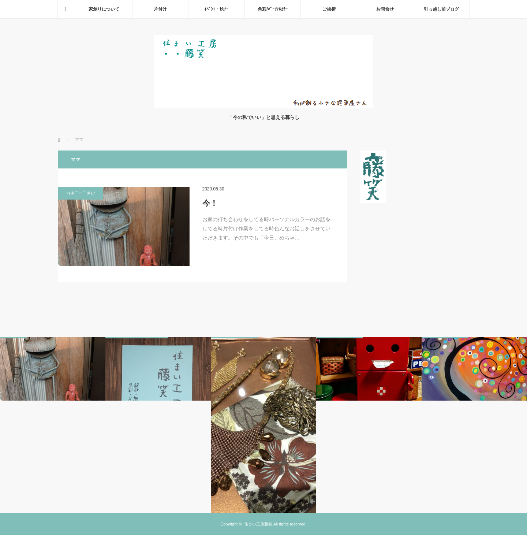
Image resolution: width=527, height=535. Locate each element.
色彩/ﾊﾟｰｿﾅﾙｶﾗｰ (272, 9)
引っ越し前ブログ (441, 9)
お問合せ (385, 9)
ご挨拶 (329, 9)
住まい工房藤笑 (258, 524)
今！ (210, 203)
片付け (160, 9)
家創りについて (104, 9)
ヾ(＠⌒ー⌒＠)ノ (80, 193)
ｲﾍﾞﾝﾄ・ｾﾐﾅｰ (216, 9)
